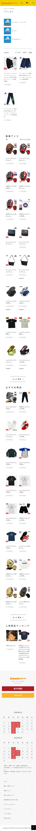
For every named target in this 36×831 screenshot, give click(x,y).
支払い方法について (9, 795)
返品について (7, 790)
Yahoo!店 (18, 695)
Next (28, 640)
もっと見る (17, 379)
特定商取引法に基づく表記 (11, 799)
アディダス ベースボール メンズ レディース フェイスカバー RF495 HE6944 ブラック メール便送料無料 (10, 77)
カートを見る (7, 813)
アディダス (11, 8)
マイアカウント (8, 809)
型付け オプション (11, 645)
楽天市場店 (18, 689)
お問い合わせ (7, 818)
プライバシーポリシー (9, 804)
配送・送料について (9, 786)
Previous (8, 640)
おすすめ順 (17, 52)
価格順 (24, 52)
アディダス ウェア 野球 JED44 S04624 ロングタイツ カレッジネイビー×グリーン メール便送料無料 (10, 112)
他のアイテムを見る (25, 139)
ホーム (5, 8)
